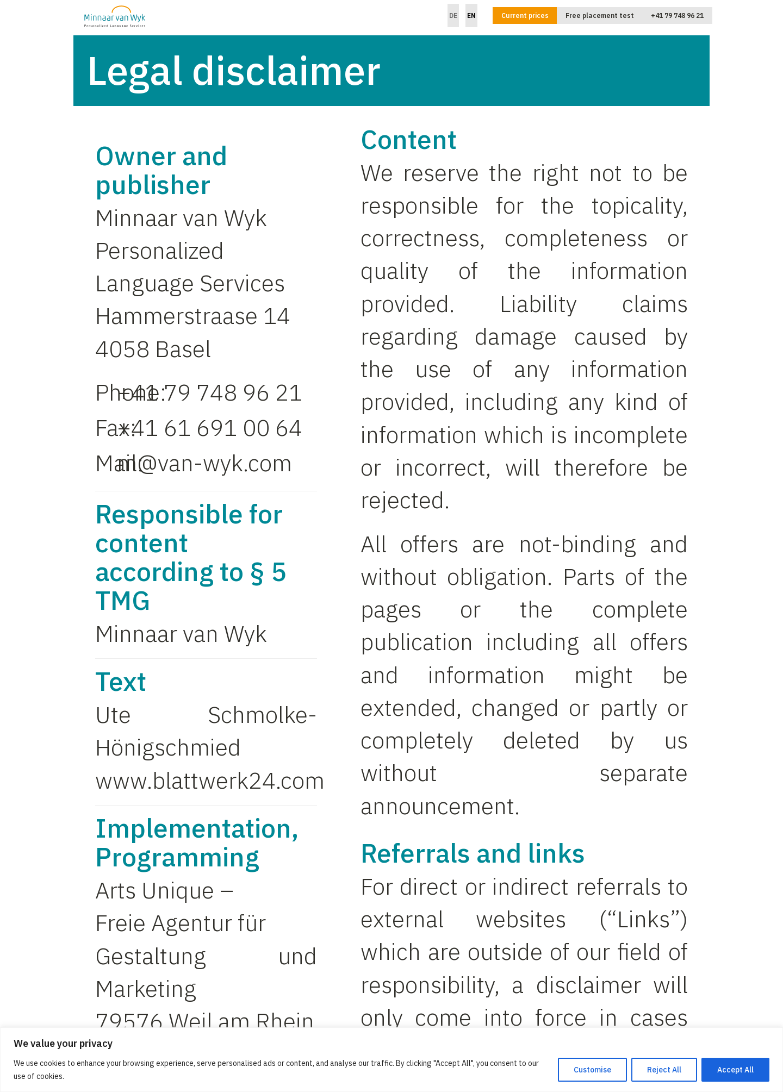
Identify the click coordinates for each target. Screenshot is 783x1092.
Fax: (106, 427)
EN (471, 15)
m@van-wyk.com (204, 463)
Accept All (735, 1070)
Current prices (525, 15)
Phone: (106, 392)
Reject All (664, 1070)
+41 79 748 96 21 (677, 15)
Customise (592, 1070)
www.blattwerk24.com (210, 780)
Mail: (106, 463)
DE (453, 15)
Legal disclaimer (234, 70)
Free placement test (600, 15)
